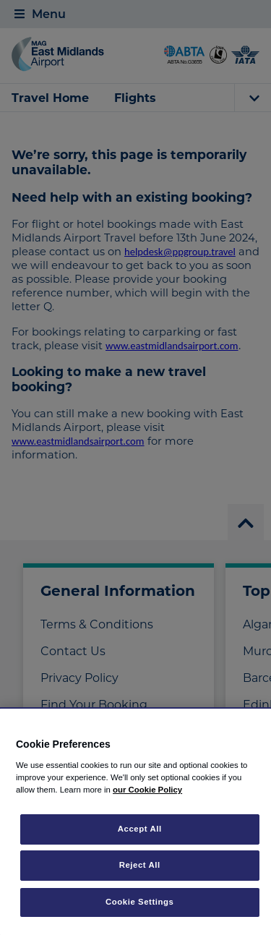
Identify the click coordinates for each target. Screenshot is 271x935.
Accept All (140, 828)
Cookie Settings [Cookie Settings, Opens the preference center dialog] (140, 901)
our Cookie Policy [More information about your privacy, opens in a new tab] (147, 789)
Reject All (139, 865)
